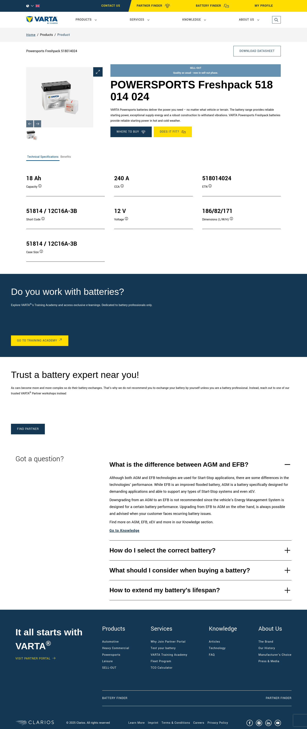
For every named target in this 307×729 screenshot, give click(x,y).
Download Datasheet (257, 51)
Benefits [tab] (65, 157)
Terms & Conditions (176, 723)
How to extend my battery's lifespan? (164, 590)
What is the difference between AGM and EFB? (178, 464)
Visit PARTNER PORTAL (33, 659)
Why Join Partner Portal (168, 642)
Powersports (111, 655)
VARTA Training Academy (169, 655)
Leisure (107, 661)
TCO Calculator (161, 668)
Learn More (136, 723)
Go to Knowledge (124, 530)
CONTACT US (110, 6)
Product (63, 35)
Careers (198, 723)
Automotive (110, 642)
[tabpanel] (153, 214)
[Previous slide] (29, 123)
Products (84, 20)
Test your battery (163, 648)
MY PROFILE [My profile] (267, 6)
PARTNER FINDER (153, 6)
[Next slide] (37, 123)
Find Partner (28, 429)
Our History (266, 648)
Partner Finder (279, 698)
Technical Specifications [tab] (43, 157)
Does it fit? (173, 131)
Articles (214, 642)
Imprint (153, 723)
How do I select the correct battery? (162, 550)
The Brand (265, 642)
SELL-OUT (109, 668)
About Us (246, 20)
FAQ (212, 655)
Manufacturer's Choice (275, 655)
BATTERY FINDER (212, 6)
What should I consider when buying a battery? (179, 570)
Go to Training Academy (37, 341)
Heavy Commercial (115, 648)
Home (31, 35)
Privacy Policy (218, 723)
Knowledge (191, 20)
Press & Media (268, 661)
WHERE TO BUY (131, 131)
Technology (217, 648)
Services (137, 20)
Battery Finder (114, 698)
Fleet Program (161, 661)
